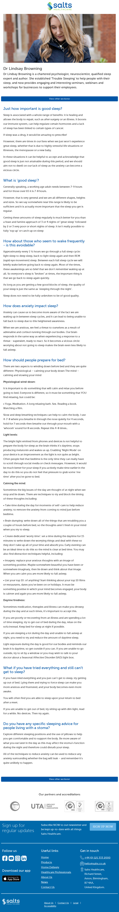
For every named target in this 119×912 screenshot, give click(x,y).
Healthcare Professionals (56, 872)
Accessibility (50, 906)
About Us (46, 877)
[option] (15, 806)
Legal (75, 903)
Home (45, 857)
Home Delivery (50, 867)
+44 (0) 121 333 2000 (97, 857)
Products (46, 862)
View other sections (59, 99)
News (44, 882)
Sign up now (103, 826)
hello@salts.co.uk (95, 863)
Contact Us (48, 887)
